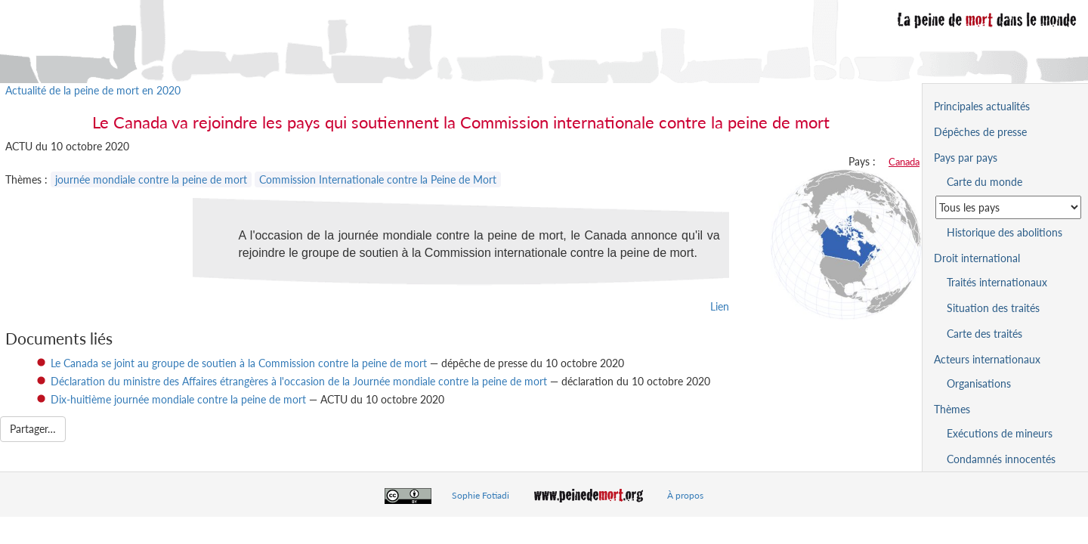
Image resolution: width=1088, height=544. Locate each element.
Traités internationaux (997, 282)
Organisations (979, 383)
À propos (685, 495)
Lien (719, 306)
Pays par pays (965, 157)
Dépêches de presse (980, 131)
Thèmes (952, 409)
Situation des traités (993, 307)
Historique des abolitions (1004, 232)
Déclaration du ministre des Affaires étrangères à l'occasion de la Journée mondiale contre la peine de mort (299, 381)
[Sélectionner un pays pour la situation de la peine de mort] (1008, 207)
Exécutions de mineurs (999, 433)
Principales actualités (982, 106)
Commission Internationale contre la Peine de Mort (377, 179)
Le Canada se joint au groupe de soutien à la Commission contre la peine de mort (239, 363)
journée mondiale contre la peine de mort (151, 179)
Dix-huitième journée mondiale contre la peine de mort (178, 399)
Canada (904, 162)
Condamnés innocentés (1001, 459)
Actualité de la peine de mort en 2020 (93, 90)
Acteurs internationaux (987, 359)
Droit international (977, 258)
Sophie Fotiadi (480, 495)
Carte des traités (984, 333)
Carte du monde (984, 181)
